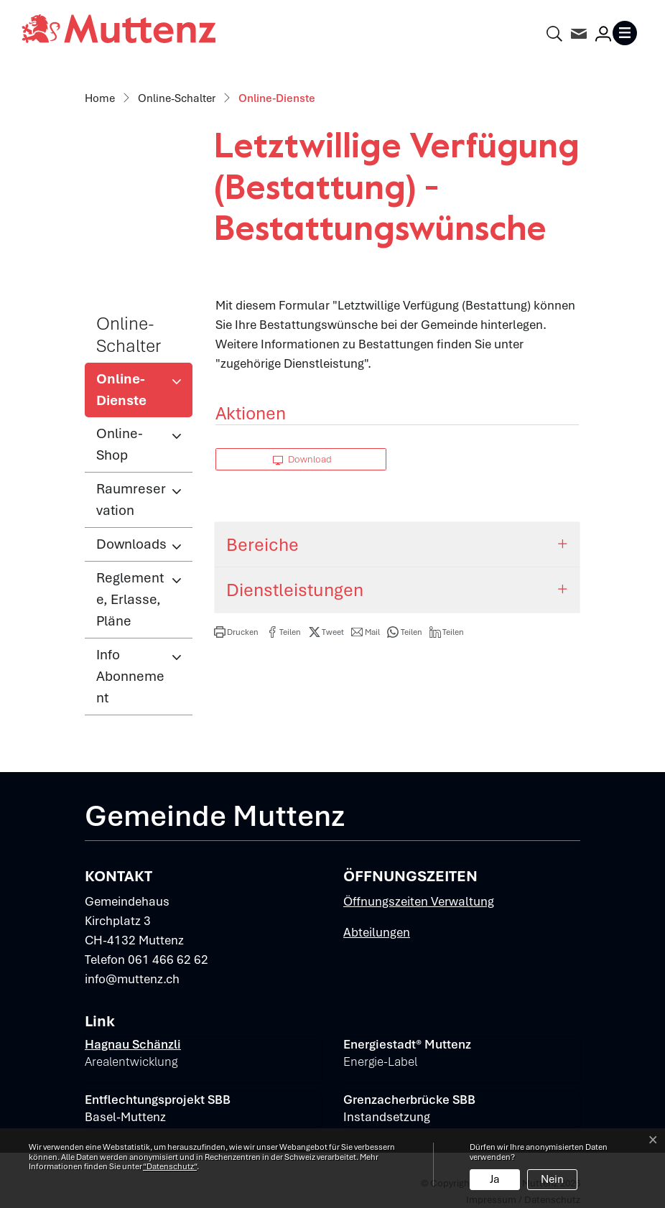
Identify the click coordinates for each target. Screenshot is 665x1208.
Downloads (131, 544)
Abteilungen (376, 932)
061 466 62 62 (168, 959)
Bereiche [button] (262, 545)
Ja (495, 1179)
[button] (236, 632)
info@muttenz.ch (132, 979)
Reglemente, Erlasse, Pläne (130, 599)
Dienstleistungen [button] (294, 590)
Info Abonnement (130, 676)
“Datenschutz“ (170, 1166)
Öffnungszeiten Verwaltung (418, 901)
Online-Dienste (143, 393)
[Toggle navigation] (627, 33)
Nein (552, 1179)
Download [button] (302, 459)
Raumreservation (131, 499)
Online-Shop (119, 444)
